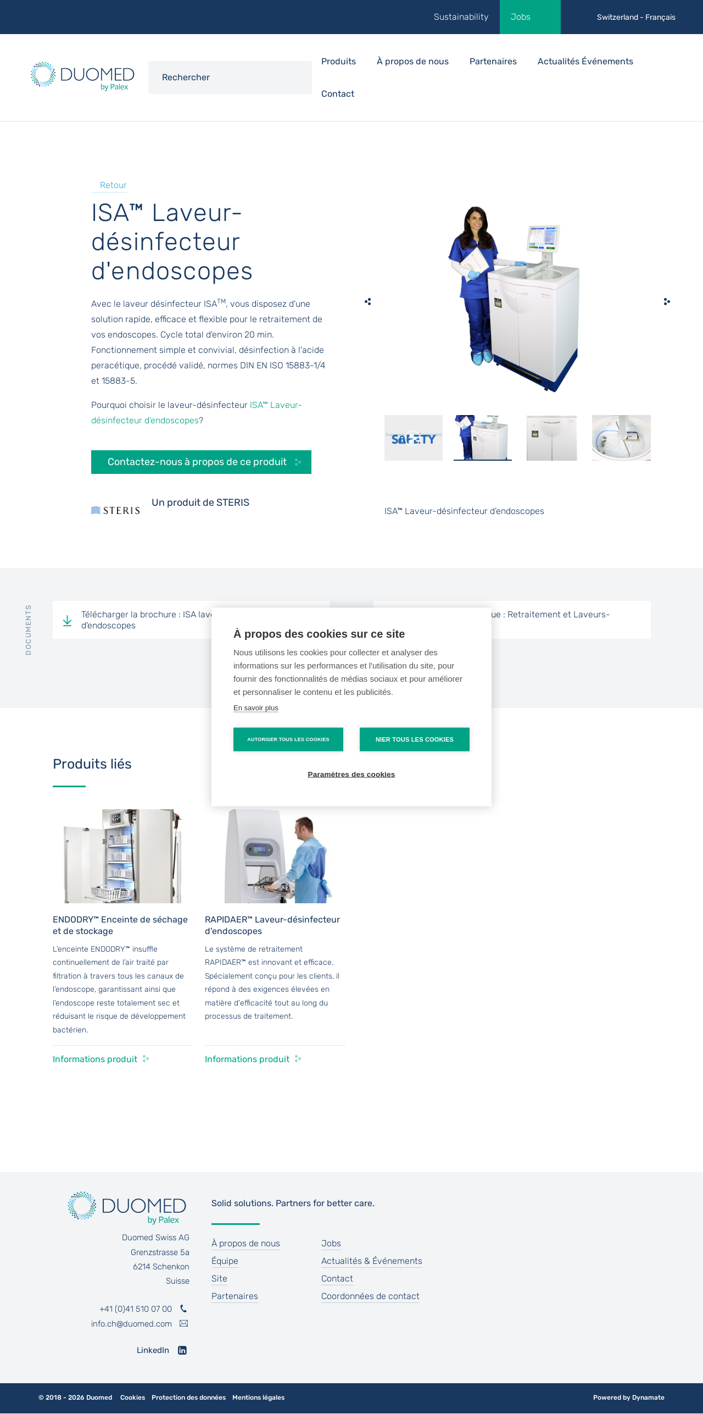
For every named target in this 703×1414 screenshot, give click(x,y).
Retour (113, 185)
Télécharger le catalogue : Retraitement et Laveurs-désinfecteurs (506, 620)
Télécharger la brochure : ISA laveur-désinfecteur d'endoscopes (179, 620)
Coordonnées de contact (370, 1296)
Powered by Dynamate (629, 1397)
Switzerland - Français (636, 17)
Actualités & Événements (371, 1261)
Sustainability (461, 17)
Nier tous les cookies (415, 739)
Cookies (132, 1398)
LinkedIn (153, 1350)
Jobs (521, 17)
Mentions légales (258, 1398)
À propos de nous (245, 1243)
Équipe (224, 1261)
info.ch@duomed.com (131, 1324)
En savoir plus (255, 708)
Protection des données (189, 1398)
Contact (337, 94)
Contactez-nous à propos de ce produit (197, 462)
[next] (667, 301)
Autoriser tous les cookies (288, 739)
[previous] (368, 301)
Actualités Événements (585, 61)
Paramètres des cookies (351, 774)
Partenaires (493, 61)
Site (219, 1278)
